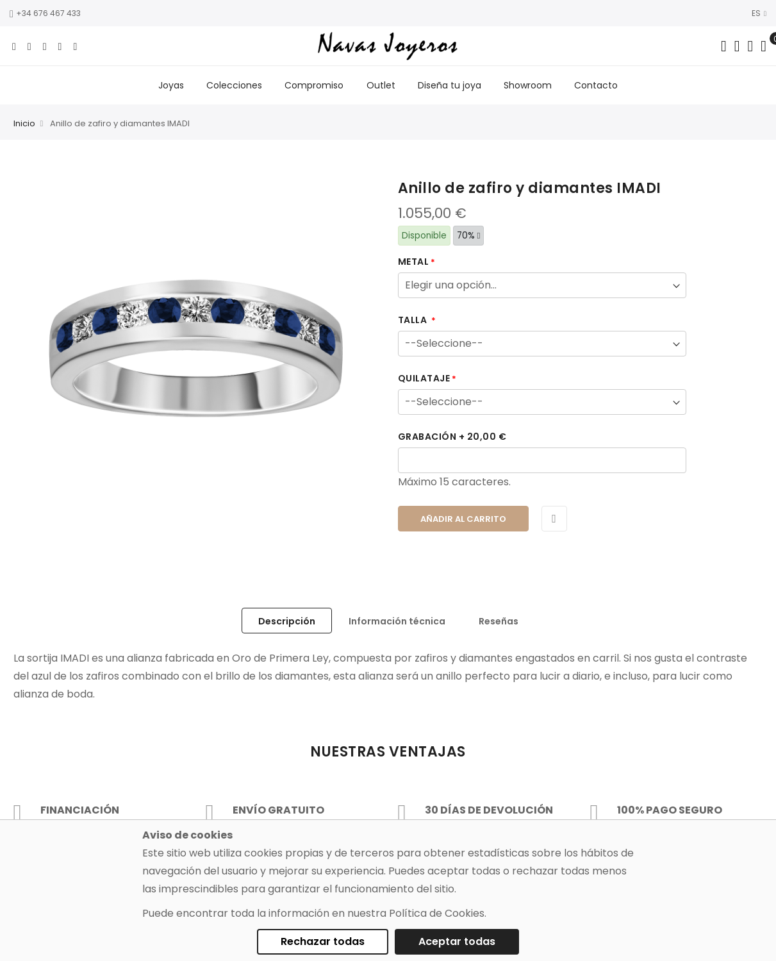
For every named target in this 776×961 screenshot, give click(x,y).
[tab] (287, 622)
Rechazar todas (323, 941)
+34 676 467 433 (45, 13)
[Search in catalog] (724, 46)
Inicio (24, 125)
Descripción (286, 622)
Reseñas (498, 622)
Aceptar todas (456, 941)
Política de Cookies (436, 913)
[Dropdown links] (737, 46)
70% (469, 237)
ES (759, 13)
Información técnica (397, 622)
